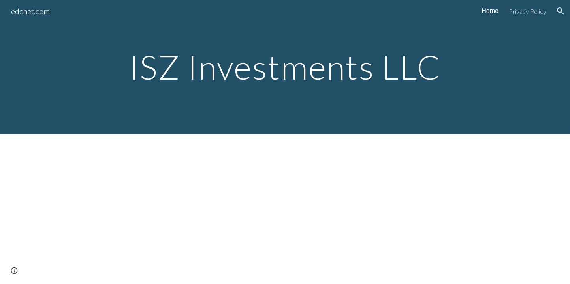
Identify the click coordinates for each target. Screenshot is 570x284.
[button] (560, 11)
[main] (285, 67)
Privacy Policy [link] (527, 11)
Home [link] (490, 10)
